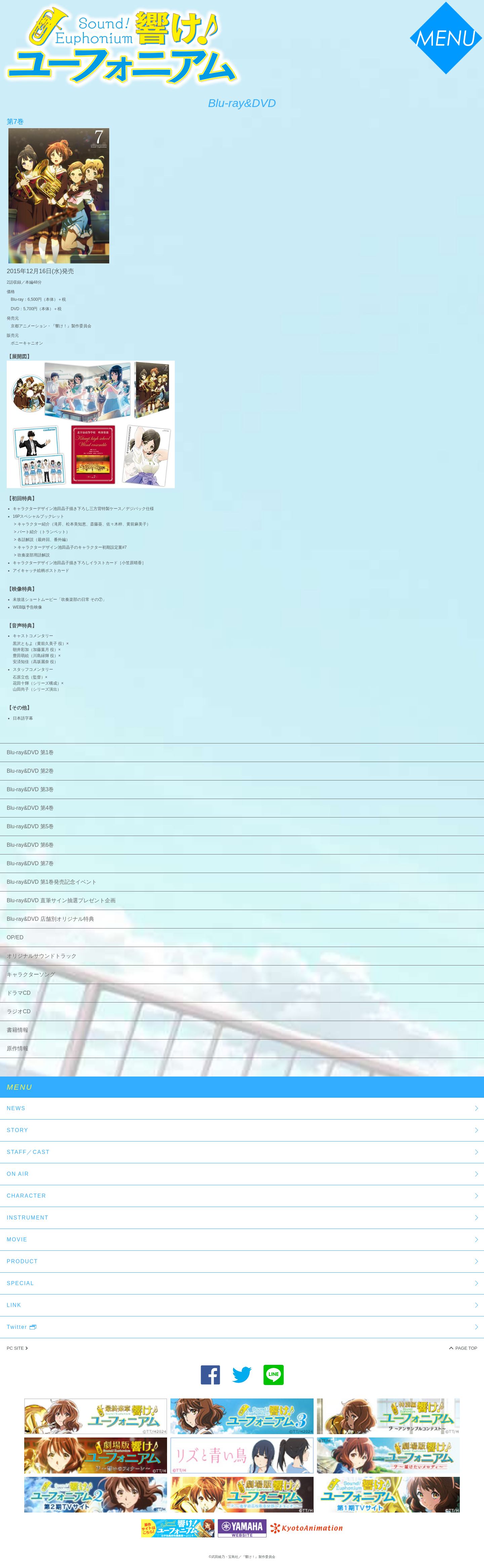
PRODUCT (22, 1261)
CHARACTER (26, 1196)
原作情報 (17, 1048)
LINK (14, 1305)
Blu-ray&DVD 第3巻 (30, 789)
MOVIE (17, 1239)
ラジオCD (19, 1011)
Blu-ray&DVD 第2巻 (30, 771)
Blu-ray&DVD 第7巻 (30, 863)
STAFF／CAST (28, 1152)
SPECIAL (20, 1283)
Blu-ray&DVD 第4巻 (30, 808)
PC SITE (15, 1348)
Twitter (21, 1327)
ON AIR (18, 1174)
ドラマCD (19, 993)
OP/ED (15, 937)
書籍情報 (17, 1030)
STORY (18, 1130)
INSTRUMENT (28, 1218)
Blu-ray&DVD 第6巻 (30, 845)
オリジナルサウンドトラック (42, 956)
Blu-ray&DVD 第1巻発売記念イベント (52, 882)
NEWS (16, 1108)
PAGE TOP (466, 1348)
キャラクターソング (31, 974)
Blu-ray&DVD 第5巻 (30, 826)
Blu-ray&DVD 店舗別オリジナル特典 (50, 919)
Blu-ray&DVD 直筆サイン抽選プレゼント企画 (61, 900)
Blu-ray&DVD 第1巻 (30, 752)
